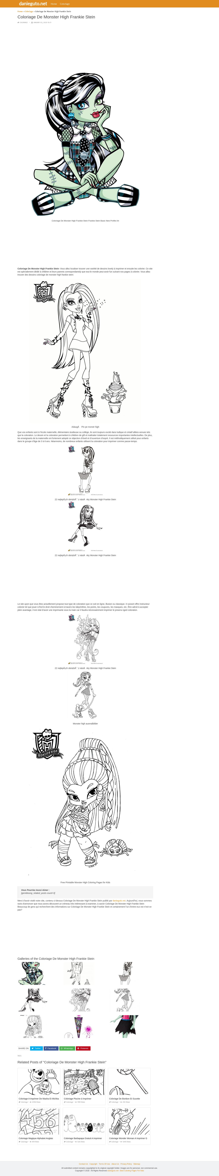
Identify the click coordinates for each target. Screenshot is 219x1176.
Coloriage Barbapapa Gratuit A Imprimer (83, 1138)
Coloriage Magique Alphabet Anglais (36, 1138)
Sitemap (136, 1164)
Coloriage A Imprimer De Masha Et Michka (39, 1098)
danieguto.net (33, 3)
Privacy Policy (126, 1164)
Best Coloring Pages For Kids (132, 1171)
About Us (115, 1164)
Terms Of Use (104, 1164)
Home (54, 3)
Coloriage (65, 3)
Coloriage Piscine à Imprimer (77, 1098)
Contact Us (83, 1164)
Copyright (93, 1164)
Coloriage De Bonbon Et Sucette (124, 1098)
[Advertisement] (85, 47)
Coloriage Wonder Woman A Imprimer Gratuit (130, 1138)
